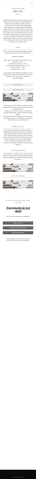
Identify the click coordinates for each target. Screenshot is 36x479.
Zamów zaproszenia (18, 84)
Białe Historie (29, 20)
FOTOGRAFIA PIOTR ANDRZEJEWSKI (19, 240)
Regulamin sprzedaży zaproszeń (18, 227)
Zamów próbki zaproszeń (18, 89)
